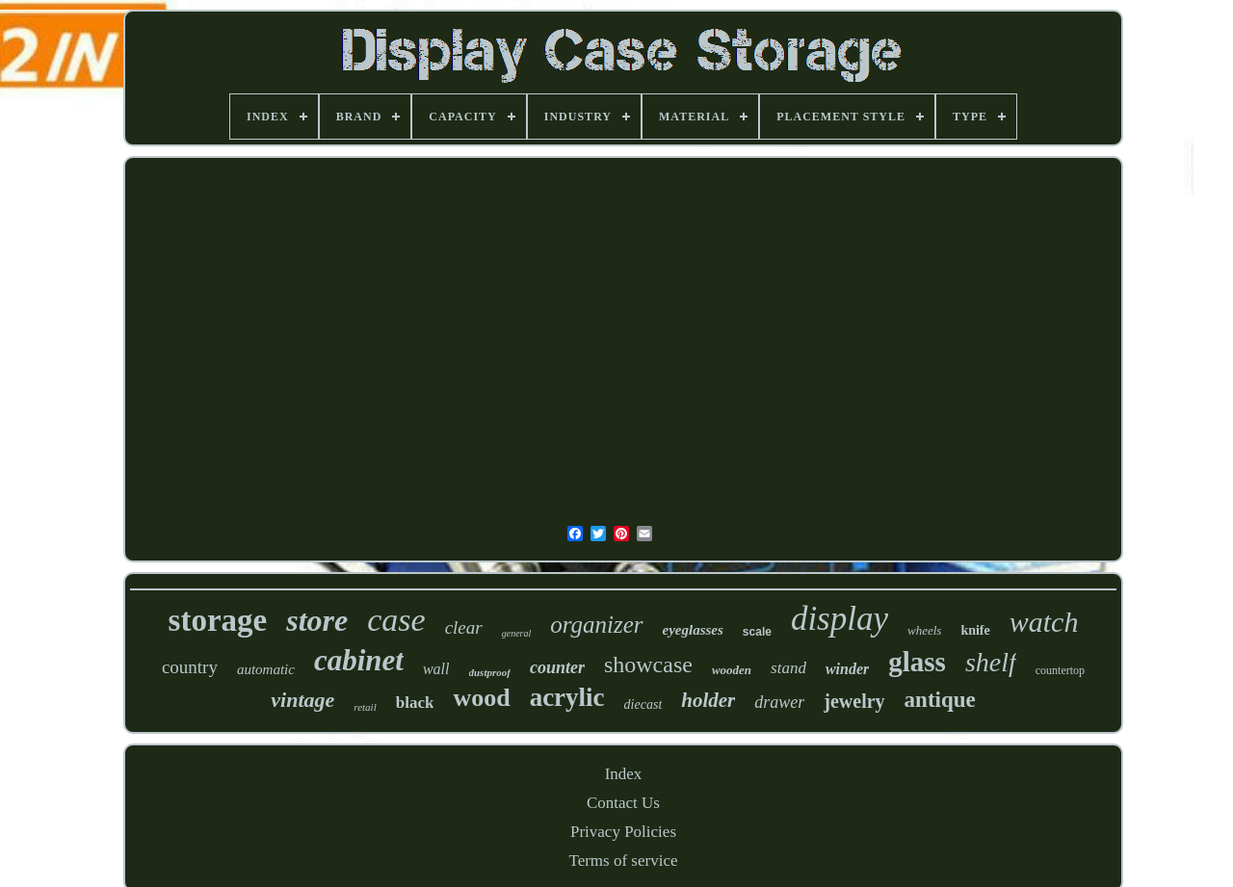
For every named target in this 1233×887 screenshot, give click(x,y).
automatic (266, 669)
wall (436, 669)
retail (365, 707)
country (190, 667)
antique (940, 700)
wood (481, 698)
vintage (302, 700)
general (517, 633)
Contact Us (623, 803)
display (839, 619)
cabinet (359, 660)
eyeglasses (693, 630)
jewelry (854, 701)
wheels (924, 630)
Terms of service (622, 860)
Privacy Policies (623, 831)
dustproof (490, 672)
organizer (596, 625)
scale (757, 632)
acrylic (567, 697)
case (396, 620)
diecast (643, 704)
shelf (990, 662)
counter (557, 667)
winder (847, 669)
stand (788, 668)
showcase (648, 664)
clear (464, 627)
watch (1044, 622)
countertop (1060, 670)
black (415, 702)
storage (218, 620)
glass (917, 661)
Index (624, 774)
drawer (779, 702)
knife (974, 630)
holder (708, 700)
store (317, 620)
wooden (731, 670)
